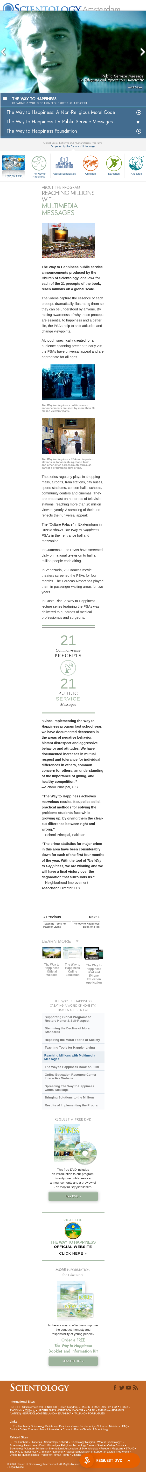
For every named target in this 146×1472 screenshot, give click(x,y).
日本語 (124, 1407)
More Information (50, 1429)
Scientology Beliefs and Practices (50, 1426)
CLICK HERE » (73, 1253)
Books (13, 1429)
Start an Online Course (110, 1445)
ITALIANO (79, 1413)
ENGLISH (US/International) (26, 1407)
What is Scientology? (109, 1442)
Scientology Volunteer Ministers (28, 1448)
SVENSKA (103, 1410)
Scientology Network (56, 1442)
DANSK (85, 1407)
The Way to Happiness (38, 166)
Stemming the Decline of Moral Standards (67, 1030)
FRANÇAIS (99, 1407)
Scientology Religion (83, 1442)
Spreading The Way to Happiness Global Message (69, 1088)
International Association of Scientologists (73, 1448)
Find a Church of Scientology (91, 1429)
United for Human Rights (24, 1454)
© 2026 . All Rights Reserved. (45, 1464)
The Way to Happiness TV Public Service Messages (60, 121)
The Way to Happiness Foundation (42, 131)
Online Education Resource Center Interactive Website (70, 1076)
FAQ (124, 1426)
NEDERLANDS (47, 1410)
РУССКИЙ (16, 1410)
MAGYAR (77, 1410)
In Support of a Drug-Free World (110, 1451)
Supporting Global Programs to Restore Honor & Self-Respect (68, 1018)
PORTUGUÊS (96, 1413)
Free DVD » (73, 1196)
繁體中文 (30, 1410)
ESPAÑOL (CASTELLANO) (39, 1413)
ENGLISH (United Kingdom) (61, 1407)
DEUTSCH (64, 1410)
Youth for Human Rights (55, 1454)
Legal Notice (16, 1467)
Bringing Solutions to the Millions (70, 1097)
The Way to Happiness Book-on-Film (72, 1067)
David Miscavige (49, 1445)
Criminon (90, 164)
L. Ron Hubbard (19, 1426)
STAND (130, 1448)
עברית (112, 1407)
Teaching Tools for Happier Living (70, 1047)
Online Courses (29, 1429)
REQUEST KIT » (73, 1361)
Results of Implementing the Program (72, 1105)
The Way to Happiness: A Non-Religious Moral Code (61, 112)
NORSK (90, 1410)
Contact (67, 1429)
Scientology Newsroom (23, 1445)
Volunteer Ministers (108, 1426)
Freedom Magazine (111, 1448)
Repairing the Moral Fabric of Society (72, 1040)
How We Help (13, 176)
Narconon (113, 164)
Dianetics (36, 1442)
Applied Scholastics (64, 164)
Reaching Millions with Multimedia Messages (69, 1057)
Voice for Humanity (84, 1426)
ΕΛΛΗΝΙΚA (64, 1413)
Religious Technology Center (78, 1445)
